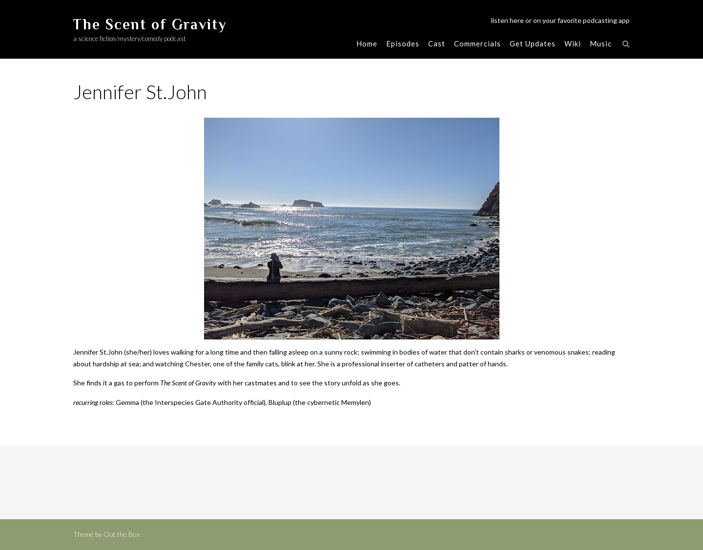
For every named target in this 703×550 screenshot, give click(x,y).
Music (601, 43)
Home (366, 43)
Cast (436, 43)
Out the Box (121, 534)
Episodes (402, 43)
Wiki (572, 43)
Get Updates (533, 43)
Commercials (477, 43)
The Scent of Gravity (150, 24)
